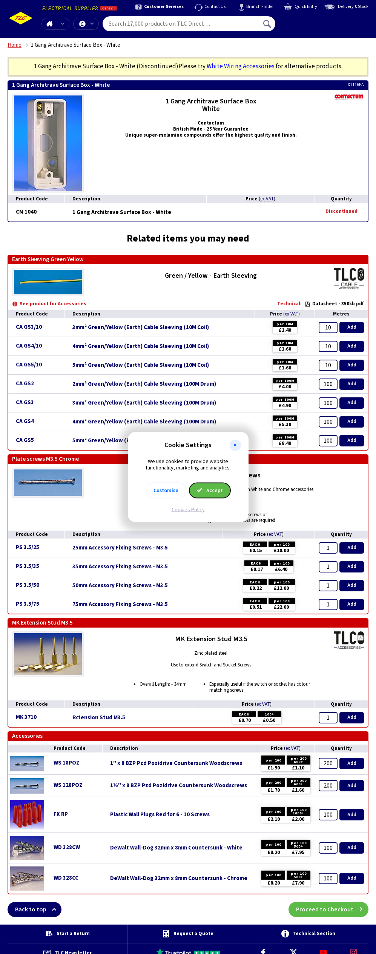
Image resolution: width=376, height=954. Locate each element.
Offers (92, 24)
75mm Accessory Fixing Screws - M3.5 (120, 604)
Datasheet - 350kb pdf (334, 303)
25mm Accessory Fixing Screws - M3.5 (120, 548)
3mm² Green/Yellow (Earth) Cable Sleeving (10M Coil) (140, 327)
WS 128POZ (68, 785)
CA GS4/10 (29, 346)
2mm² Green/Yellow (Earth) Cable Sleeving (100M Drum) (144, 384)
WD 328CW (67, 847)
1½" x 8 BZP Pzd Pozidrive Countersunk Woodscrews (178, 785)
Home (49, 23)
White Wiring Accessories (241, 66)
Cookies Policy (188, 509)
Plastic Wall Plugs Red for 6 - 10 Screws (160, 814)
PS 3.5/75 (27, 604)
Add (351, 327)
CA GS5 (25, 440)
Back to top (38, 909)
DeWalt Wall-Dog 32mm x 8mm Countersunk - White (176, 848)
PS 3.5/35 (27, 566)
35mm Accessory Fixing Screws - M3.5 (120, 566)
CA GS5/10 (29, 365)
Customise (165, 490)
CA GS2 (25, 384)
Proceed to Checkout (332, 909)
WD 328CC (66, 878)
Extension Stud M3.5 (98, 717)
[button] (235, 445)
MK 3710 (26, 717)
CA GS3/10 (29, 327)
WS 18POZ (67, 763)
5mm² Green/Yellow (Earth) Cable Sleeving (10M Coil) (140, 365)
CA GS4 (25, 421)
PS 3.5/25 (27, 547)
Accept (210, 490)
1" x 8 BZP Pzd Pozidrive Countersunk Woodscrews (176, 763)
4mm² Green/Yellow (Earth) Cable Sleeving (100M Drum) (144, 422)
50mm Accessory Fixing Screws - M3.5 (120, 585)
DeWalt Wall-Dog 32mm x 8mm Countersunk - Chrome (178, 878)
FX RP (61, 814)
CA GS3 (25, 402)
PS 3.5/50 (27, 585)
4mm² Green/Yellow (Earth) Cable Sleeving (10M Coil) (140, 346)
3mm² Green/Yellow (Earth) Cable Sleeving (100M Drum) (144, 403)
